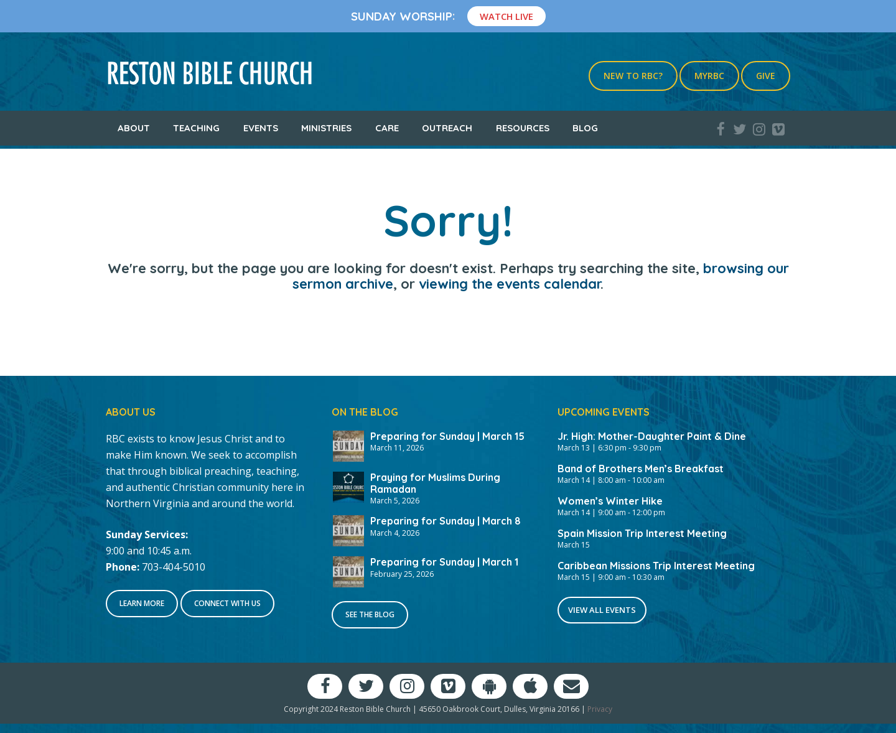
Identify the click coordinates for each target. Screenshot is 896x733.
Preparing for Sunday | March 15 (447, 436)
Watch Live (506, 16)
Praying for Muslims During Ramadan (435, 483)
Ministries (326, 128)
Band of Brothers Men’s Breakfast (641, 468)
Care (387, 128)
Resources (522, 128)
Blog (585, 128)
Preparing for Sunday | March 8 (445, 521)
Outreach (447, 128)
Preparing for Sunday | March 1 (444, 562)
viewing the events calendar (509, 283)
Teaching (196, 128)
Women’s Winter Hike (610, 501)
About (134, 128)
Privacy (599, 709)
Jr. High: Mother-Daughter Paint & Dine (652, 436)
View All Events (602, 609)
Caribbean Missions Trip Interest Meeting (656, 565)
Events (260, 128)
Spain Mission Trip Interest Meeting (642, 533)
